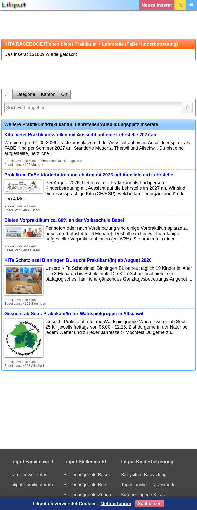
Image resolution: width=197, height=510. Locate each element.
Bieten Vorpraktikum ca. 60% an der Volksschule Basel (64, 220)
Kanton (48, 94)
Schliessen (150, 503)
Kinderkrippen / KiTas (143, 494)
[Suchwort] (98, 107)
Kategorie (25, 94)
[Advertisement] (98, 24)
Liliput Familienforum (31, 484)
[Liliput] (14, 5)
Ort (64, 94)
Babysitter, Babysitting (143, 474)
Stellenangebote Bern (85, 484)
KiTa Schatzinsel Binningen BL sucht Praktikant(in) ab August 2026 (78, 260)
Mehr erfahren (115, 503)
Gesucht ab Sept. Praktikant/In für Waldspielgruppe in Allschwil (73, 313)
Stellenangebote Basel (86, 474)
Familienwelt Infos (28, 474)
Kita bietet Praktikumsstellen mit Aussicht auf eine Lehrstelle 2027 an (80, 134)
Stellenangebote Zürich (87, 494)
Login (180, 5)
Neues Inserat (157, 5)
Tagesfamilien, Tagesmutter (149, 484)
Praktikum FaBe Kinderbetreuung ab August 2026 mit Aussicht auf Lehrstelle (88, 174)
